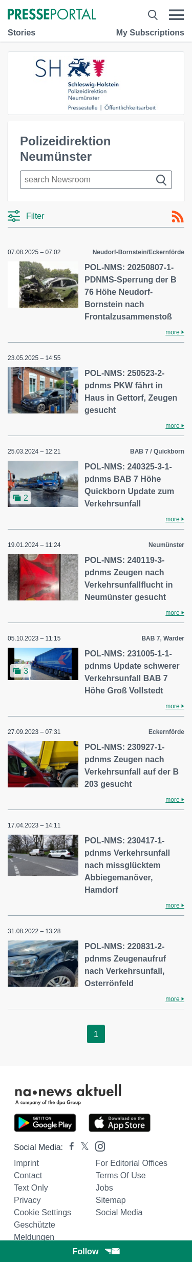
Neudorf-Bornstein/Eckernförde (138, 252)
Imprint (26, 1163)
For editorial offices (131, 1163)
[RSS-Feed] (177, 217)
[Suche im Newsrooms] (96, 180)
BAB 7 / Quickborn (157, 451)
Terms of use (121, 1175)
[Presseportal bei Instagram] (97, 1145)
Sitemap (111, 1200)
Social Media (119, 1212)
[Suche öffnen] (152, 15)
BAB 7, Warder (162, 638)
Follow (96, 1251)
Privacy (27, 1200)
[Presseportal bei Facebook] (68, 1147)
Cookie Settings (42, 1212)
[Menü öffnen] (176, 15)
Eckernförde (166, 732)
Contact (28, 1175)
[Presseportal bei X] (81, 1147)
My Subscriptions (150, 32)
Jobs (104, 1187)
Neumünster (166, 545)
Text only (31, 1187)
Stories (21, 32)
